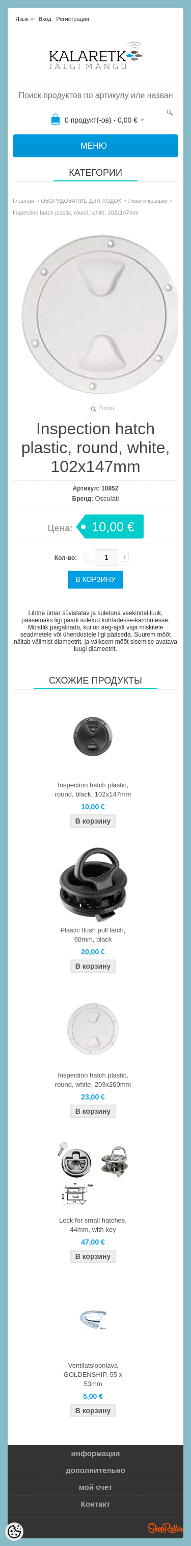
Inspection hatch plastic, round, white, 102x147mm (76, 212)
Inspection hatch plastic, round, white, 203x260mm (93, 1079)
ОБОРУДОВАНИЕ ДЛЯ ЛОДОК (81, 201)
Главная (23, 201)
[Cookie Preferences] (14, 1531)
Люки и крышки (148, 201)
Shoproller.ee (165, 1528)
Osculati (107, 498)
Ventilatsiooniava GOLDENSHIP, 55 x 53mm (93, 1375)
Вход (45, 19)
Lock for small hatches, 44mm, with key (93, 1224)
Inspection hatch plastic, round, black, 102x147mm (93, 789)
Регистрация (73, 19)
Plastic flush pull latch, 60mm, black (93, 934)
